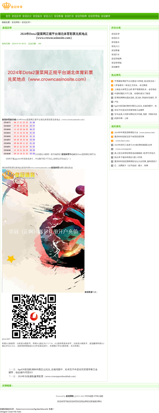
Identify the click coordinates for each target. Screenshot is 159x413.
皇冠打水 (115, 54)
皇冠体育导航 (63, 401)
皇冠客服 (115, 50)
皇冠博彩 (16, 22)
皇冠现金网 (82, 401)
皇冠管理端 (116, 63)
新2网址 (98, 401)
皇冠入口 (115, 46)
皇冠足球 (26, 22)
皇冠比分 (115, 38)
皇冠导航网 (116, 58)
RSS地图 (89, 396)
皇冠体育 (73, 401)
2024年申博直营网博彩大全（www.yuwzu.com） (135, 132)
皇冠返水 (115, 42)
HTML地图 (98, 396)
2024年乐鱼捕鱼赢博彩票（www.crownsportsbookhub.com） (47, 376)
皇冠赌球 (93, 343)
